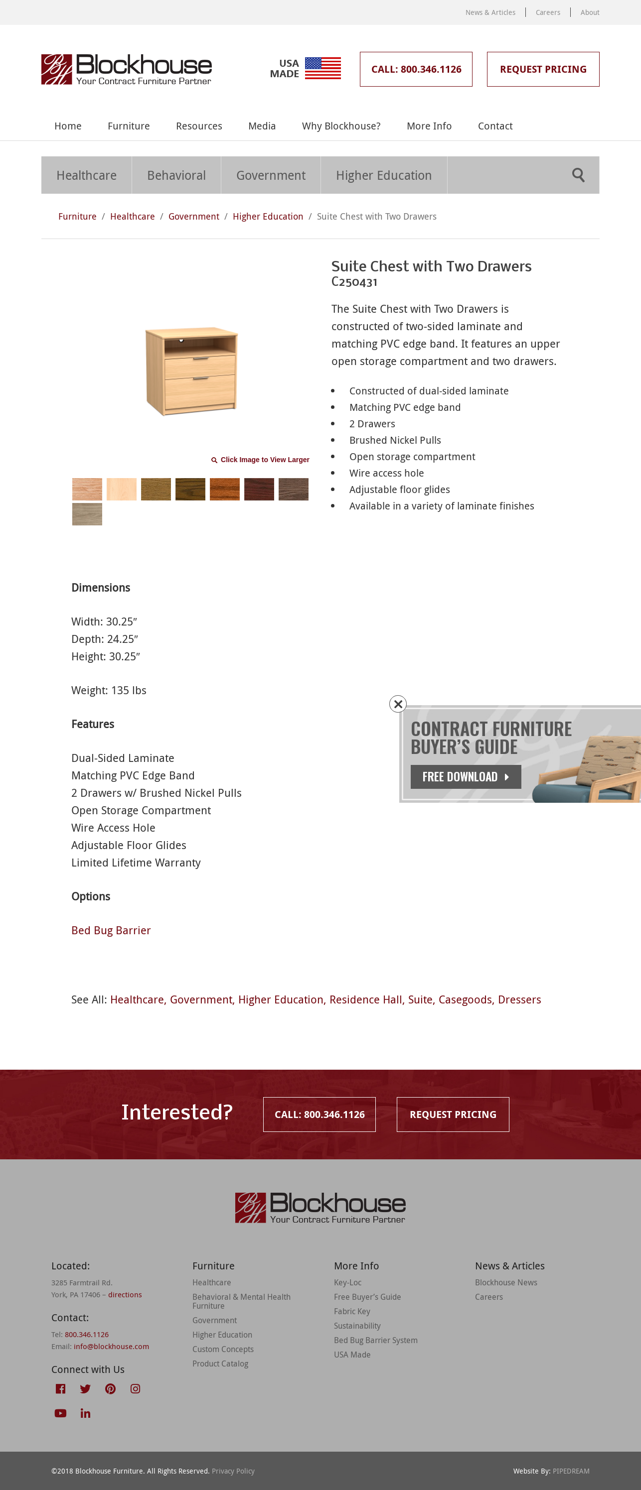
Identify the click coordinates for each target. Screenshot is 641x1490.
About (590, 12)
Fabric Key (352, 1311)
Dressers (519, 999)
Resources (199, 125)
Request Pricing (543, 69)
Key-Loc (347, 1282)
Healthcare (86, 175)
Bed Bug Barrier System (376, 1340)
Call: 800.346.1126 (416, 69)
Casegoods (465, 999)
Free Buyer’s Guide (367, 1296)
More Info (429, 125)
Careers (548, 12)
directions (125, 1294)
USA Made (352, 1354)
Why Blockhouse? (341, 125)
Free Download (479, 776)
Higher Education (384, 175)
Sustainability (357, 1325)
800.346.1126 (87, 1334)
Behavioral (176, 175)
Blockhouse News (506, 1282)
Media (262, 125)
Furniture (129, 125)
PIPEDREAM (571, 1471)
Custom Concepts (223, 1349)
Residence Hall (365, 999)
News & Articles (490, 12)
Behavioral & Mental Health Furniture (241, 1301)
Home (68, 125)
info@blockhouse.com (111, 1346)
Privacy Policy (233, 1471)
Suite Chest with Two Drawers (377, 216)
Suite (420, 999)
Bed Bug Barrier (111, 930)
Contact (495, 125)
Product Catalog (220, 1363)
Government (271, 175)
